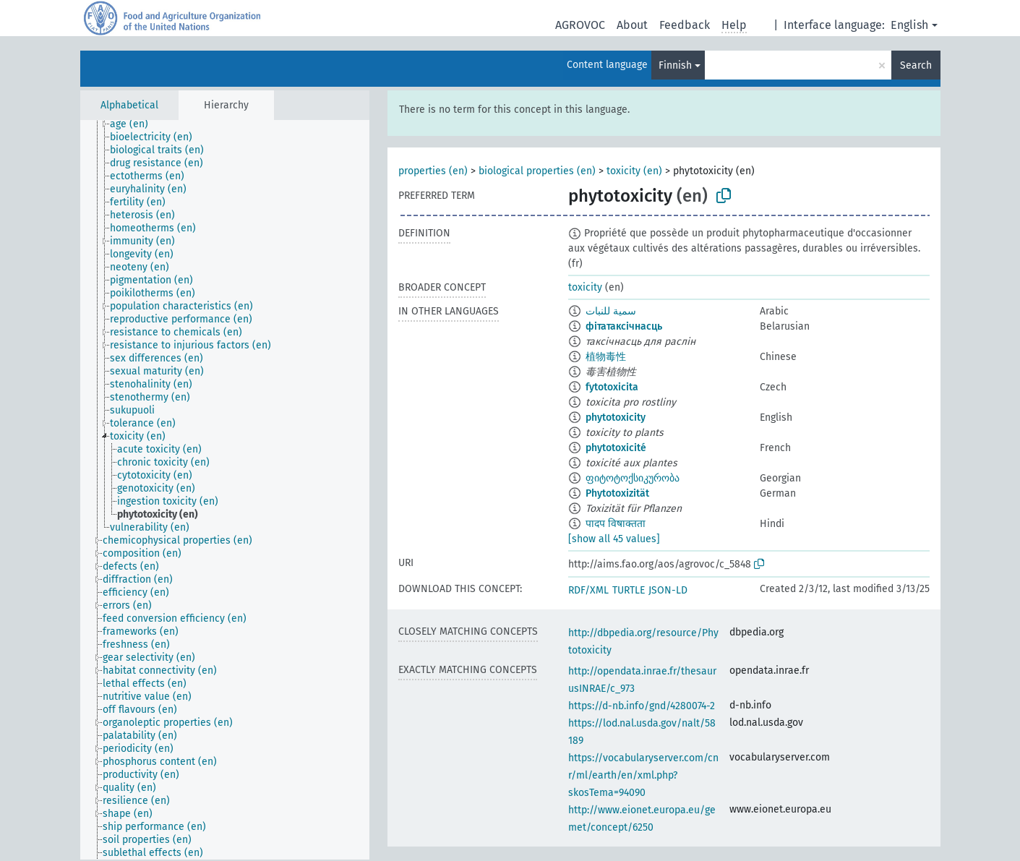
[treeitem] (135, 124)
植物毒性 (606, 357)
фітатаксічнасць (624, 326)
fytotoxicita (612, 387)
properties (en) (433, 171)
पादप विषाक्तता (616, 524)
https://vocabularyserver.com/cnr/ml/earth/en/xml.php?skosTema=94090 (643, 775)
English (909, 25)
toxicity (585, 287)
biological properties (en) (537, 171)
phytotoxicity (616, 417)
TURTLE (628, 590)
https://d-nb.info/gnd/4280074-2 (641, 706)
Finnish (675, 65)
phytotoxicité (616, 448)
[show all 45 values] (614, 539)
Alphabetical (129, 105)
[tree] (224, 490)
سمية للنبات (611, 311)
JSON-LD (667, 590)
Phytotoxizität (617, 493)
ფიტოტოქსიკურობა (633, 478)
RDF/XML (588, 590)
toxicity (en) (634, 171)
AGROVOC (580, 25)
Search (916, 65)
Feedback (684, 25)
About (632, 25)
